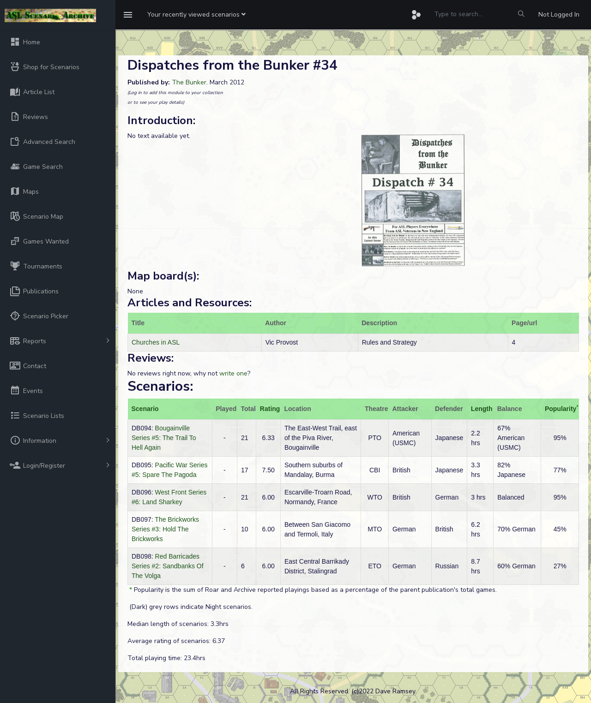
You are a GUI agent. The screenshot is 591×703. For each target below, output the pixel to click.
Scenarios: (160, 386)
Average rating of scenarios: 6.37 (176, 641)
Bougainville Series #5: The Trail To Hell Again (164, 437)
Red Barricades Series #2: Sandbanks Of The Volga (168, 566)
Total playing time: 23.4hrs (166, 658)
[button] (196, 15)
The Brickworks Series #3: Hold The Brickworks (165, 529)
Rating (270, 408)
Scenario (145, 408)
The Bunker (189, 82)
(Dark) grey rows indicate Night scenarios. (190, 606)
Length (482, 408)
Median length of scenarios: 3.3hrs (178, 624)
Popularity (560, 408)
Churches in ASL (156, 342)
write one (233, 373)
